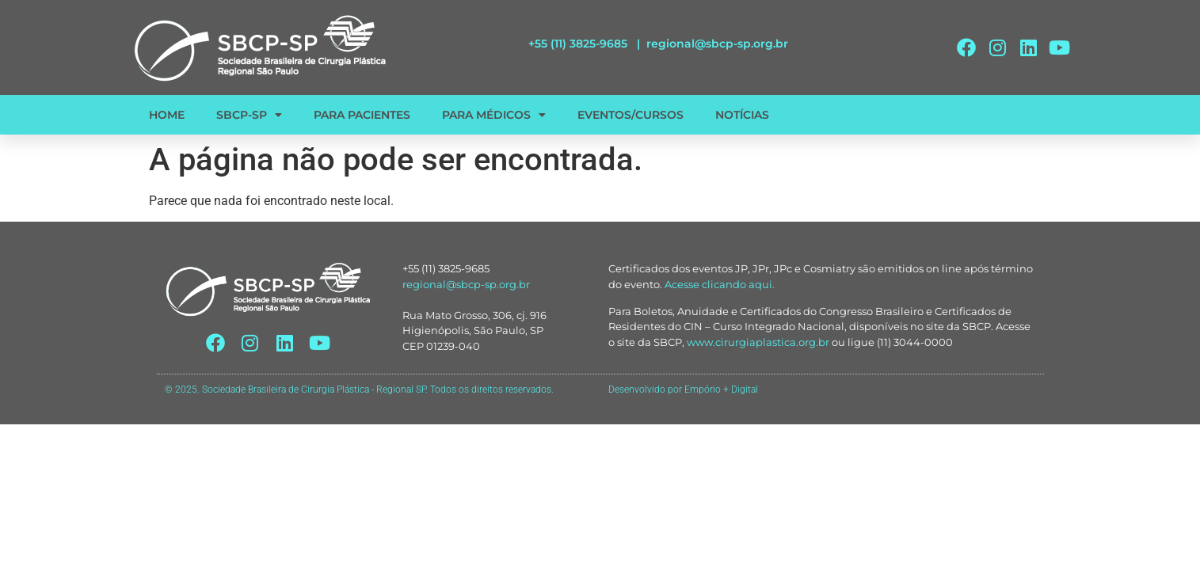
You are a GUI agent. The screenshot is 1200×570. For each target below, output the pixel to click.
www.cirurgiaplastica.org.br (758, 342)
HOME (167, 115)
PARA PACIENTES (362, 115)
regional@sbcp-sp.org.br (717, 43)
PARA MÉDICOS (494, 115)
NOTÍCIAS (742, 115)
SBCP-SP (249, 115)
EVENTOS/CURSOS (630, 115)
